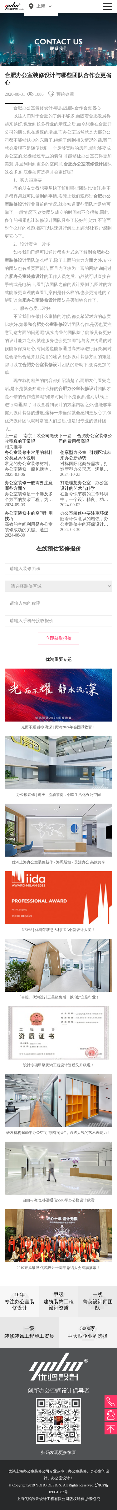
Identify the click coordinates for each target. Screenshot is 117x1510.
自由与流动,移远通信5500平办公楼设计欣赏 (58, 1200)
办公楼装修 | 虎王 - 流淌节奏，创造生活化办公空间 (58, 794)
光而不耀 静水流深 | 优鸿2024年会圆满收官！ (58, 727)
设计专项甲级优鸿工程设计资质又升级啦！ (58, 1065)
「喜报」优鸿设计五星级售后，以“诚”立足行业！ (58, 997)
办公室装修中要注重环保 (84, 513)
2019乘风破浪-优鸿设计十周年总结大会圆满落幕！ (58, 1268)
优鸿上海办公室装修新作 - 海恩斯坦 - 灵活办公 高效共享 (58, 862)
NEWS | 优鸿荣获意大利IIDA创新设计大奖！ (58, 930)
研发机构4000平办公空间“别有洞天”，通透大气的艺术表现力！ (58, 1132)
